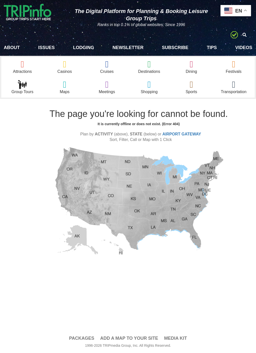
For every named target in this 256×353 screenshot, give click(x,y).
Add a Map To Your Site (129, 338)
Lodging (83, 47)
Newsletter (128, 47)
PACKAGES (81, 338)
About (12, 47)
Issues (46, 47)
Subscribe (175, 47)
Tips (212, 47)
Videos (243, 47)
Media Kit (175, 338)
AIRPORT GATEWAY (181, 134)
